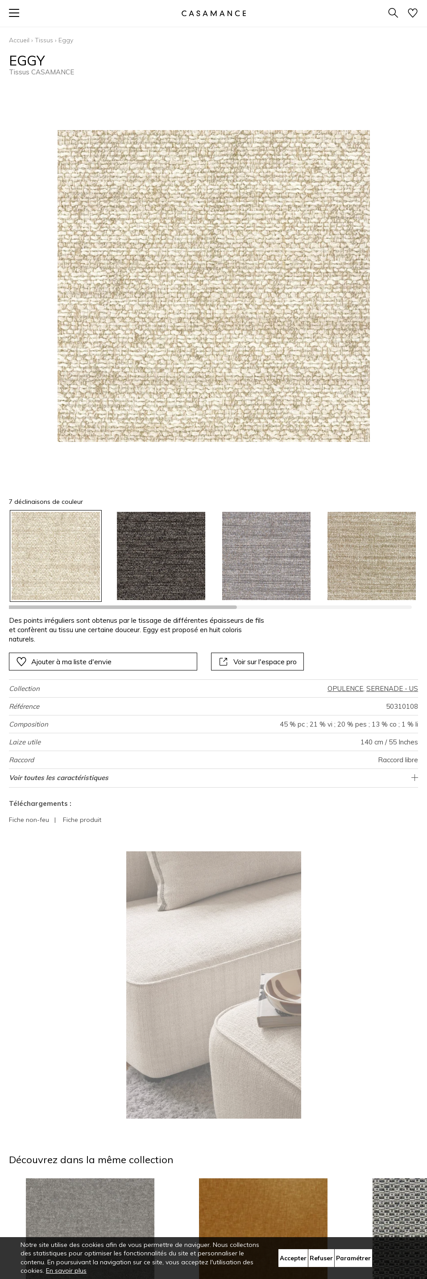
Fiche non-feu (29, 820)
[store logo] (213, 13)
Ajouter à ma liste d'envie (64, 661)
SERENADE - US (392, 688)
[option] (56, 556)
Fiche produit (82, 820)
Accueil (19, 40)
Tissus (44, 40)
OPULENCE (345, 688)
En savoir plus (66, 1271)
